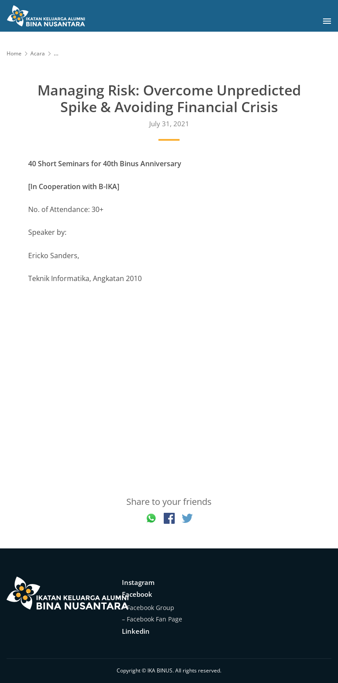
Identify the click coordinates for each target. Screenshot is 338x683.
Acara (37, 53)
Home (14, 53)
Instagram (138, 582)
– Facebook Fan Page (152, 619)
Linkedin (136, 631)
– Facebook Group (148, 607)
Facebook (137, 594)
